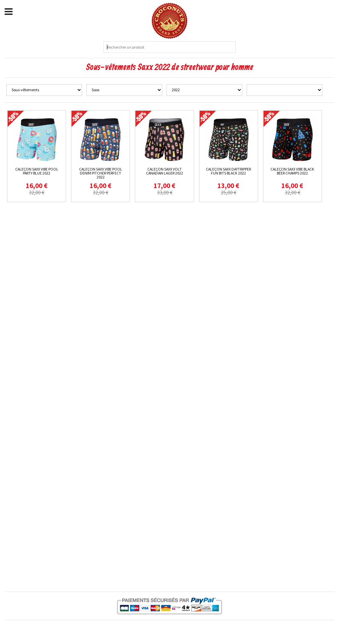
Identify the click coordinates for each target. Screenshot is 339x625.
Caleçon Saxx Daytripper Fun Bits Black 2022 (228, 171)
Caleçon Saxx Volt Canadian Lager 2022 (164, 171)
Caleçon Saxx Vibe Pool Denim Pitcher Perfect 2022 (100, 173)
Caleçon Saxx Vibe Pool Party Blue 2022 (36, 171)
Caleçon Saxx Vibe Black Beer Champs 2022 (292, 171)
